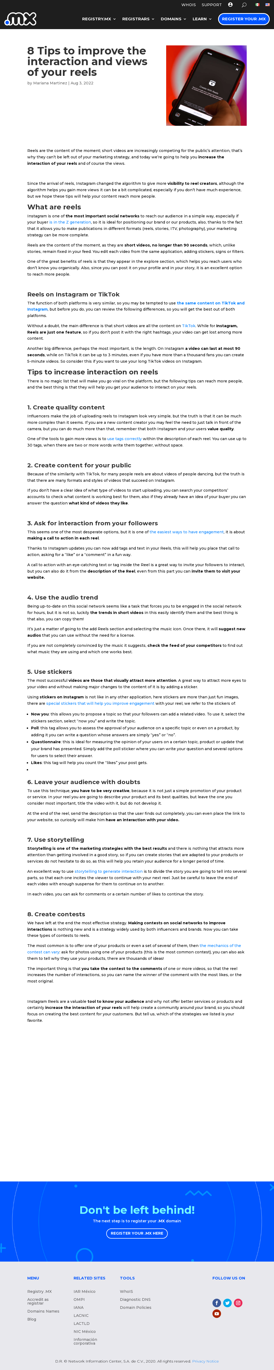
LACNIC (81, 1316)
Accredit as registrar (38, 1302)
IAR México (85, 1292)
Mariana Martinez (50, 83)
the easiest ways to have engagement (187, 532)
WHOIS (188, 5)
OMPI (79, 1300)
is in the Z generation (70, 222)
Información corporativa (85, 1342)
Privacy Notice (205, 1361)
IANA (78, 1308)
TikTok (188, 325)
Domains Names (43, 1311)
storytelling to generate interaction (109, 871)
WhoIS (126, 1292)
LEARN (200, 18)
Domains (171, 18)
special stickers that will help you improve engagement (100, 703)
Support (212, 5)
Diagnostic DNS (135, 1300)
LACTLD (82, 1324)
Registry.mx (96, 18)
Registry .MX (39, 1292)
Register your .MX (244, 18)
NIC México (85, 1332)
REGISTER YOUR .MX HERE (137, 1233)
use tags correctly (124, 438)
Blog (31, 1319)
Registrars (136, 18)
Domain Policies (135, 1308)
